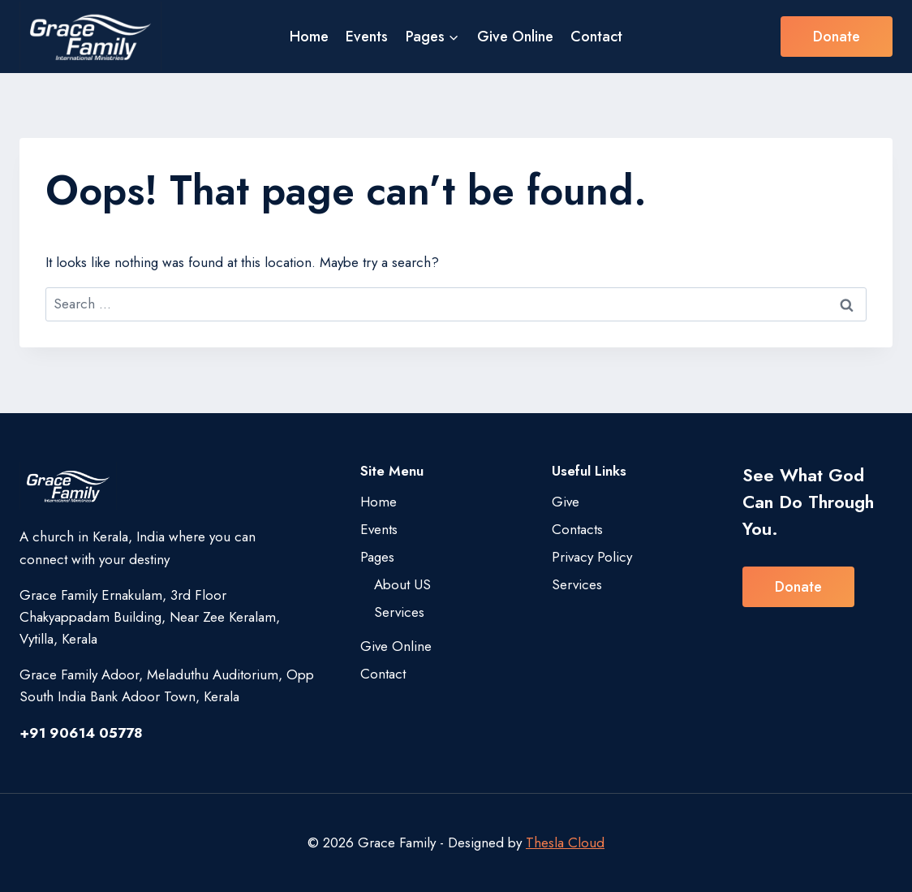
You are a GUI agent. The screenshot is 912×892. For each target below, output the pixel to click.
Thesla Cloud (565, 842)
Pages (377, 557)
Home (309, 36)
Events (367, 36)
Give (565, 501)
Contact (596, 36)
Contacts (577, 529)
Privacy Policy (592, 557)
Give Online (515, 36)
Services (399, 612)
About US (402, 584)
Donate (836, 36)
